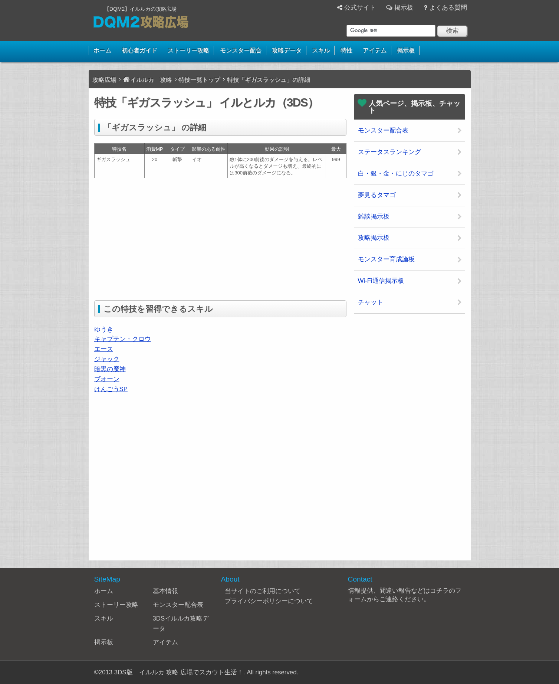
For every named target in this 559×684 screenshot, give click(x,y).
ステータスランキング (389, 152)
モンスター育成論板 (386, 259)
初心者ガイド (139, 50)
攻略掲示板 (373, 237)
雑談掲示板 (373, 216)
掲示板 (403, 7)
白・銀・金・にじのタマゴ (396, 173)
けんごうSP (111, 389)
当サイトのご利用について (262, 591)
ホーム (102, 50)
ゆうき (103, 329)
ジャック (106, 359)
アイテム (375, 50)
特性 (346, 50)
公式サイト (360, 7)
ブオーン (106, 379)
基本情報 (165, 591)
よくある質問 (448, 7)
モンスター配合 (241, 50)
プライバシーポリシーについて (269, 601)
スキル (321, 50)
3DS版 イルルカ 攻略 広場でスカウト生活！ (178, 672)
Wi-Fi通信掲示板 (381, 280)
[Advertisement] (156, 237)
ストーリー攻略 (188, 50)
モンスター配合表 (383, 130)
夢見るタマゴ (377, 195)
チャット (370, 302)
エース (103, 349)
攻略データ (287, 50)
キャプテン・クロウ (122, 339)
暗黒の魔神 (110, 369)
